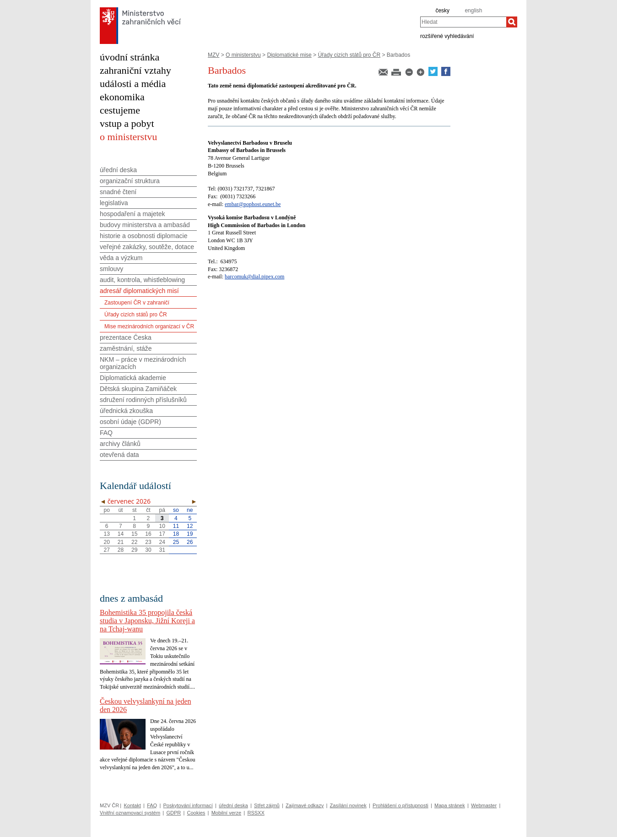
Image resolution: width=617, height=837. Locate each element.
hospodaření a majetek (132, 213)
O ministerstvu (243, 55)
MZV (213, 55)
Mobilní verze (226, 812)
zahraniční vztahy (135, 70)
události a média (133, 83)
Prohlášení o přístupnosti (400, 805)
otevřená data (119, 454)
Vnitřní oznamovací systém (130, 812)
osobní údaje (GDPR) (130, 421)
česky (442, 10)
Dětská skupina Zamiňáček (138, 388)
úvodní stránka (129, 57)
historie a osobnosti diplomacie (143, 235)
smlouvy (111, 268)
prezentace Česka (126, 337)
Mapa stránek (449, 805)
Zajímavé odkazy (305, 805)
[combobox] (463, 21)
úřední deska (118, 170)
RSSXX (255, 812)
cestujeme (120, 110)
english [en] (473, 10)
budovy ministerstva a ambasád (145, 224)
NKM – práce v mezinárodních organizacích (143, 363)
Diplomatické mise (289, 55)
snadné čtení (118, 192)
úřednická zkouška (126, 410)
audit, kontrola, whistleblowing (142, 279)
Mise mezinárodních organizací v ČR (149, 326)
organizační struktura (130, 181)
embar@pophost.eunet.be (253, 204)
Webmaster (484, 805)
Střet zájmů (267, 805)
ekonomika (122, 97)
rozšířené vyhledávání (447, 35)
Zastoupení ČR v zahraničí (136, 302)
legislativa (114, 203)
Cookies (196, 812)
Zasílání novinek (348, 805)
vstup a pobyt (127, 123)
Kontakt (132, 805)
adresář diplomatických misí (139, 290)
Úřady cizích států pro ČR (349, 55)
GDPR (173, 812)
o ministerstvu (128, 136)
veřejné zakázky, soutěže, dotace (147, 246)
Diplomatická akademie (133, 377)
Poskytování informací (188, 805)
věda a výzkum (121, 257)
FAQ (106, 432)
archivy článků (120, 443)
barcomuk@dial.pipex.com (254, 276)
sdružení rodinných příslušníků (143, 399)
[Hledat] (511, 21)
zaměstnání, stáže (126, 348)
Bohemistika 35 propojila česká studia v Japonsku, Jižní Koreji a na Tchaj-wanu (147, 621)
